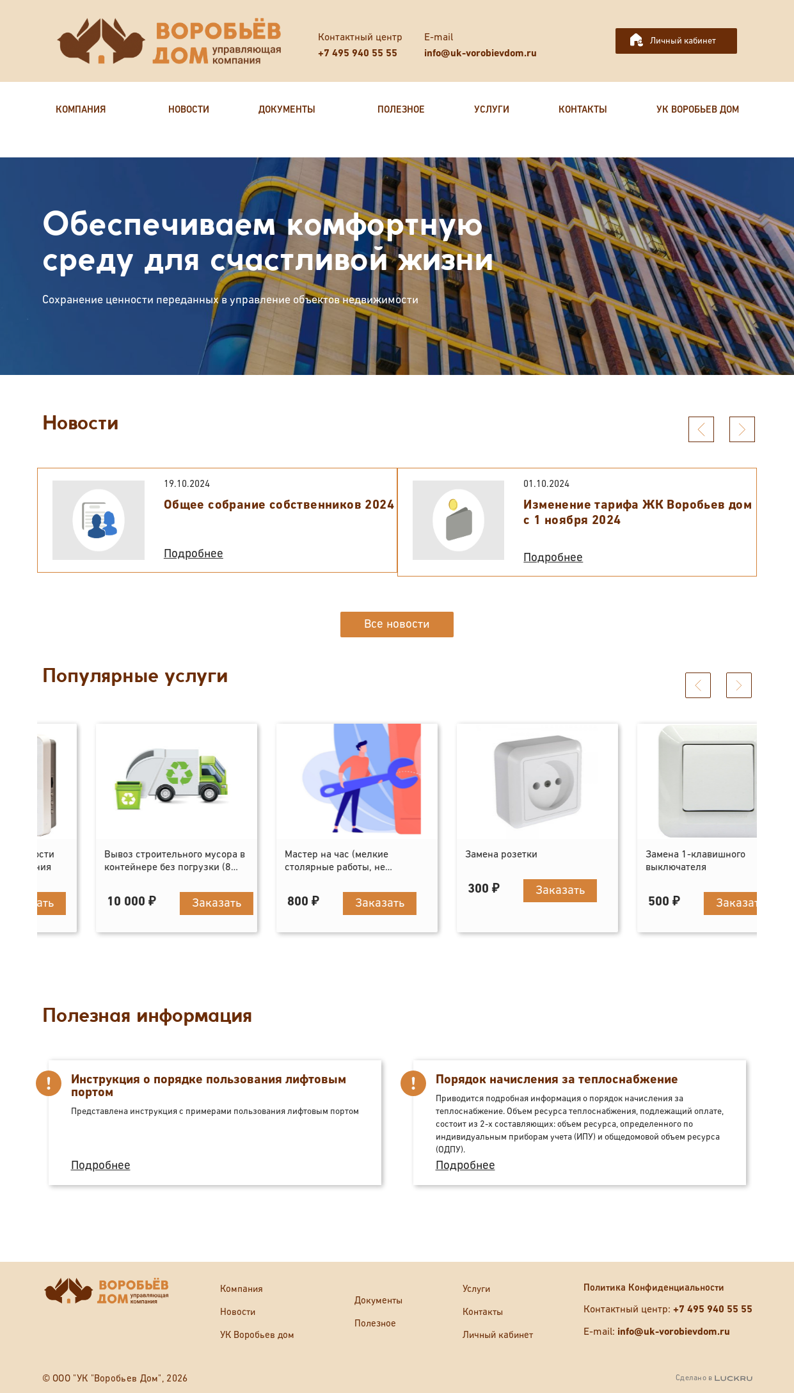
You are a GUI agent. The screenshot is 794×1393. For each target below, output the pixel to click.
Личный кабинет (683, 40)
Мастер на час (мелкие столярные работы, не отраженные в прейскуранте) (483, 868)
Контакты (483, 1312)
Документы (378, 1300)
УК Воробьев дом (257, 1335)
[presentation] (701, 429)
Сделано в (714, 1378)
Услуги (476, 1289)
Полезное (375, 1323)
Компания (241, 1289)
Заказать (161, 903)
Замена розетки (632, 855)
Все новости (397, 624)
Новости (237, 1312)
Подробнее (193, 554)
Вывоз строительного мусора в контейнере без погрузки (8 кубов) (305, 868)
